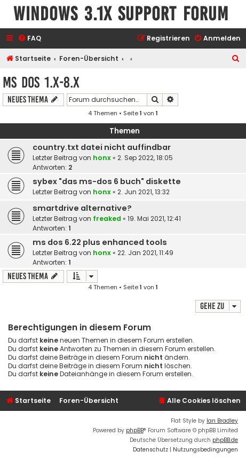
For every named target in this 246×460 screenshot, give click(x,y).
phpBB (135, 430)
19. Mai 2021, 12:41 (154, 218)
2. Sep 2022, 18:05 (145, 157)
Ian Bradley (222, 421)
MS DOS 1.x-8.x (41, 82)
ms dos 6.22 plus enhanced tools (100, 242)
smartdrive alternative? (82, 208)
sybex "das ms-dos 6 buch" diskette (107, 181)
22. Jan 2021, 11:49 (145, 252)
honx (102, 157)
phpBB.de (225, 440)
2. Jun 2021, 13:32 (143, 191)
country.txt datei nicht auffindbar (102, 147)
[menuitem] (29, 38)
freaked (107, 218)
